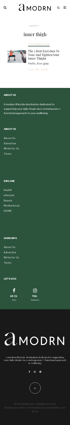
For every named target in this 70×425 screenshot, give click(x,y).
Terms (8, 153)
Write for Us (11, 148)
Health (8, 189)
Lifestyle (9, 195)
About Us (9, 138)
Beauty (8, 200)
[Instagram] (35, 372)
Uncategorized (38, 43)
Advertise (10, 143)
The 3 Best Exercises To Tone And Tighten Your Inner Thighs (43, 54)
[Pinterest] (40, 372)
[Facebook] (29, 372)
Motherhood (12, 205)
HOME (8, 210)
